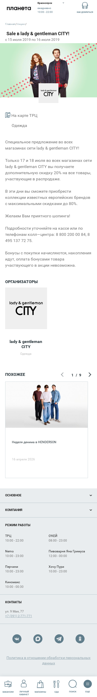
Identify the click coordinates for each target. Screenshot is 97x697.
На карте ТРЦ (21, 115)
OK (80, 638)
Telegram (59, 638)
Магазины (40, 686)
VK (16, 638)
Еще (87, 684)
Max (37, 638)
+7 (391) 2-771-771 (18, 616)
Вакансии (8, 686)
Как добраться (85, 7)
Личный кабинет (24, 686)
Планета (19, 8)
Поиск (73, 686)
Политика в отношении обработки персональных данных (48, 660)
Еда (56, 686)
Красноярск (45, 3)
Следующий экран (89, 375)
